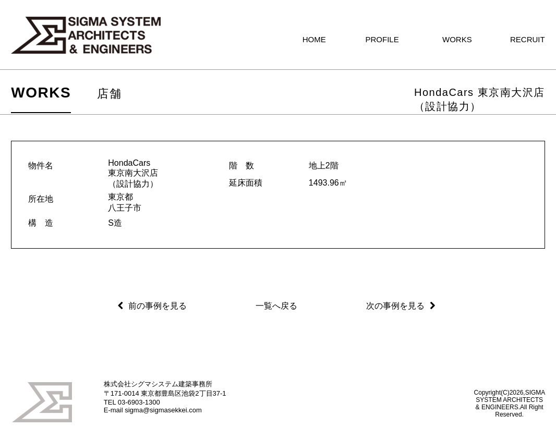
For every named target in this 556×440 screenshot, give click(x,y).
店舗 (109, 93)
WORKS (41, 92)
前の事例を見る (157, 305)
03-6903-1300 (139, 402)
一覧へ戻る (276, 305)
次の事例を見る (395, 305)
